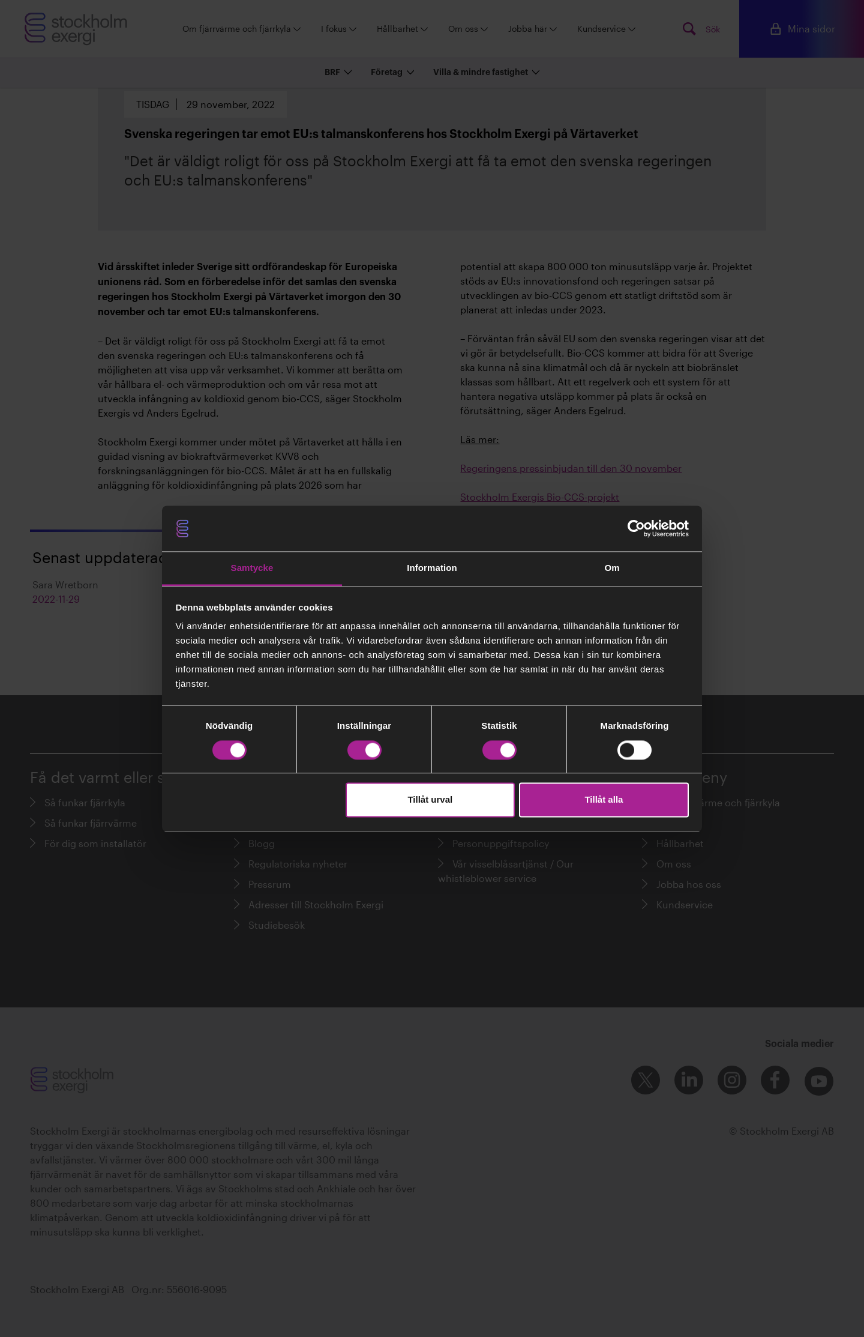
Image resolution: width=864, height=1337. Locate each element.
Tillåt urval (429, 800)
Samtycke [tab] (252, 568)
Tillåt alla (603, 800)
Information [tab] (432, 568)
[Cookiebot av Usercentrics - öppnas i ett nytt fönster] (636, 528)
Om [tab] (611, 568)
